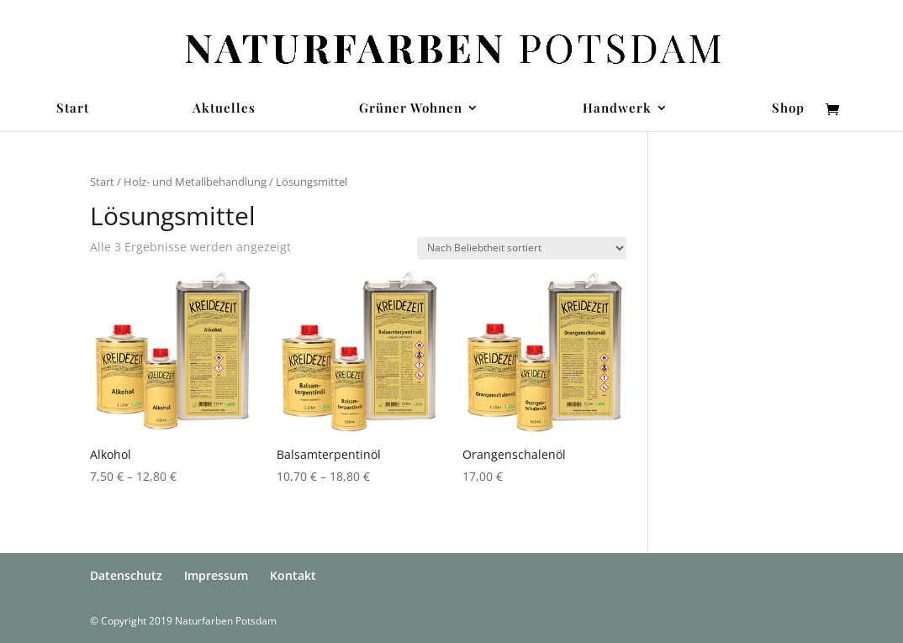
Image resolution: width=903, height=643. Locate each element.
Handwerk (617, 109)
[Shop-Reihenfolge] (521, 248)
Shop (788, 109)
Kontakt (293, 575)
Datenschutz (126, 575)
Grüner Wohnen (410, 109)
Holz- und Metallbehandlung (195, 181)
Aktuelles (224, 109)
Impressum (216, 575)
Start (72, 109)
